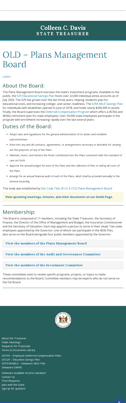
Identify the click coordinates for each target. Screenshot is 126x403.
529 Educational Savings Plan (35, 96)
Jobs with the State (13, 384)
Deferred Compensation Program (67, 112)
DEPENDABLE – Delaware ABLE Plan (23, 363)
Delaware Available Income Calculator (24, 373)
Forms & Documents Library (18, 350)
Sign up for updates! (13, 388)
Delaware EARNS (12, 367)
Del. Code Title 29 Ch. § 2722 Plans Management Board (76, 188)
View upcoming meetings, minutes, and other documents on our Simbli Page (58, 197)
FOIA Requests (11, 380)
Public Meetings (11, 342)
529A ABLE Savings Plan (107, 104)
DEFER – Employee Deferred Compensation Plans (31, 355)
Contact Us (8, 377)
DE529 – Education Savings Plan (21, 359)
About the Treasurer (14, 338)
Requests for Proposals (16, 346)
